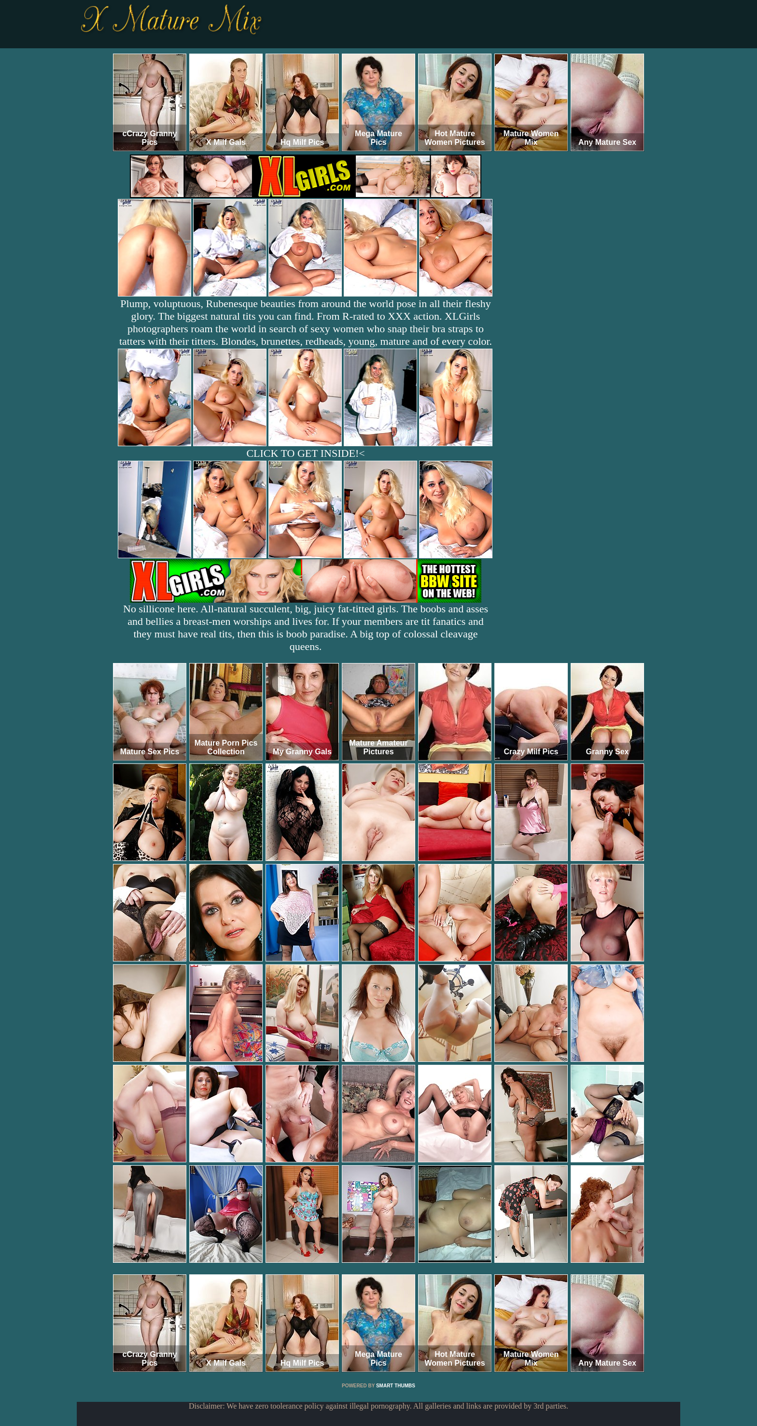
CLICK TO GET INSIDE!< (305, 453)
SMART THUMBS (395, 1385)
